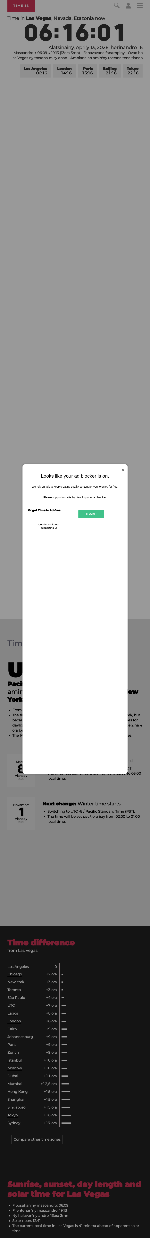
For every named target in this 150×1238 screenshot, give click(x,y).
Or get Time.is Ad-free (44, 510)
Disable (91, 514)
